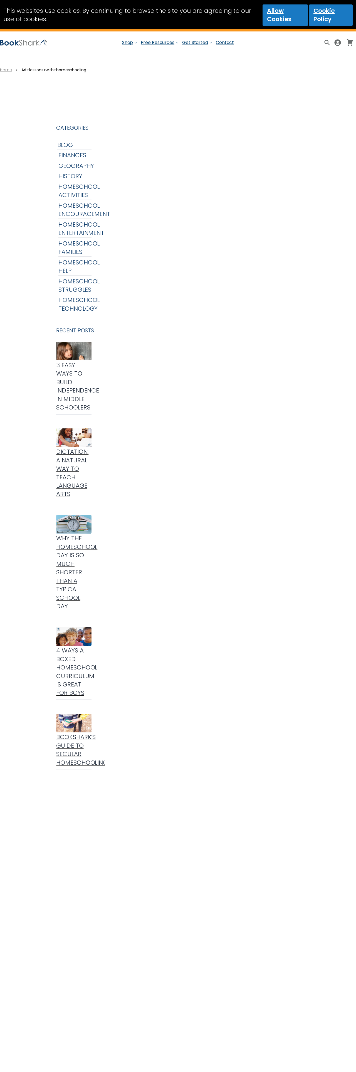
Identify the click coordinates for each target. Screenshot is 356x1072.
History (70, 176)
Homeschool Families (79, 247)
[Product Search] (327, 42)
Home (6, 70)
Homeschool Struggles (79, 285)
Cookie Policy (324, 14)
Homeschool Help (79, 266)
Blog (65, 145)
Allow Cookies (279, 14)
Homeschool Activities (79, 190)
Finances (72, 155)
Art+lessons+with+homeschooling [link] (53, 70)
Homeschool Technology (79, 304)
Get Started (195, 42)
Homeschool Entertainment (81, 228)
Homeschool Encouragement (84, 209)
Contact (225, 42)
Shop (127, 42)
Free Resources (157, 42)
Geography (76, 165)
